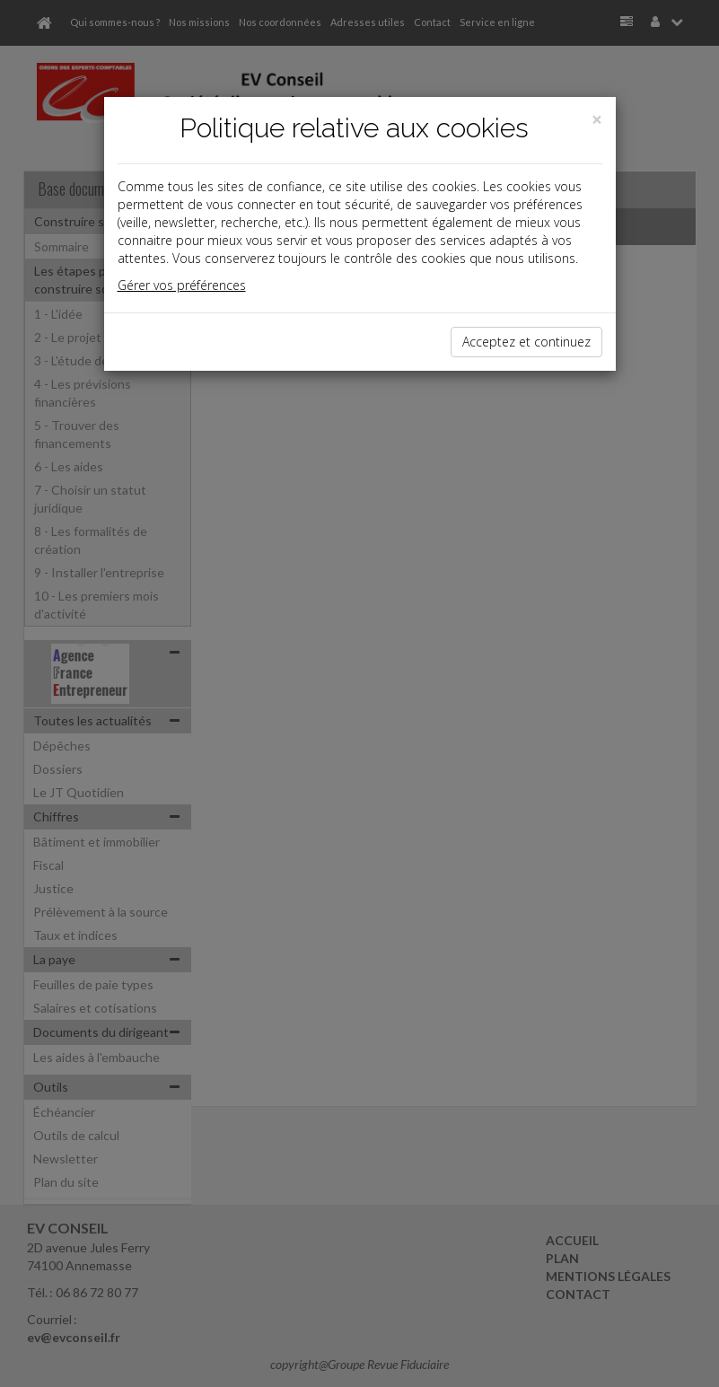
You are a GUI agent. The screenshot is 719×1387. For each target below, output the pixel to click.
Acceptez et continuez (526, 341)
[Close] (597, 119)
